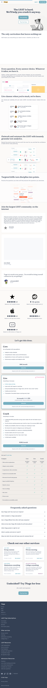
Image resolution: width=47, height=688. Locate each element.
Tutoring (3, 635)
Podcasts (16, 673)
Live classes (4, 622)
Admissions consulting (6, 636)
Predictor (3, 661)
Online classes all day (10, 384)
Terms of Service (5, 685)
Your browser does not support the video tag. (23, 51)
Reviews (3, 624)
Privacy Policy (4, 681)
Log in (36, 2)
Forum (2, 606)
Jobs (2, 610)
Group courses (4, 633)
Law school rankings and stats (8, 663)
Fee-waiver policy (5, 626)
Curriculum (3, 621)
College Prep (5, 638)
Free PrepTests (4, 649)
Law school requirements (7, 665)
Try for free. (9, 455)
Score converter (5, 647)
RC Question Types (5, 654)
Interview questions (6, 668)
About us (3, 612)
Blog (2, 608)
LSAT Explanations (5, 645)
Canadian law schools (6, 667)
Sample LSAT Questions (6, 651)
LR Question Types (5, 652)
